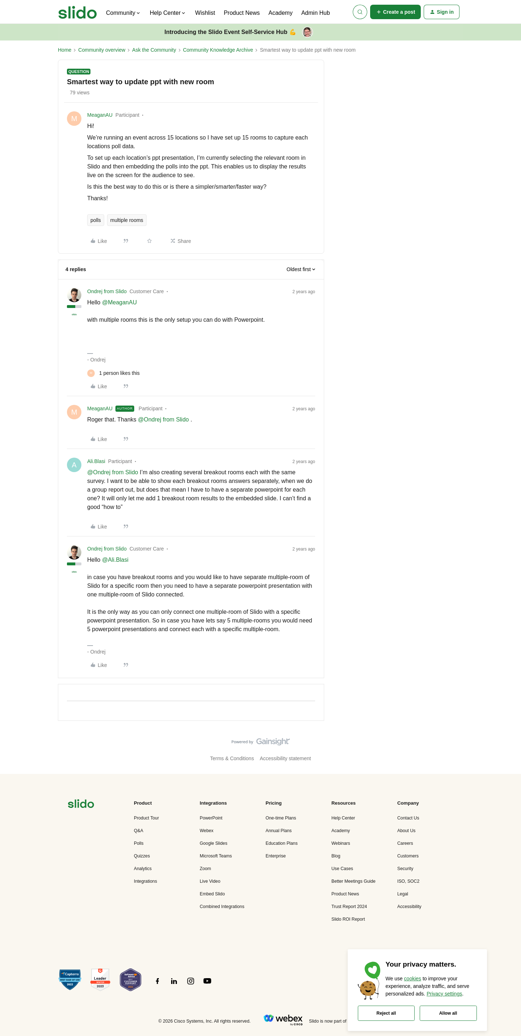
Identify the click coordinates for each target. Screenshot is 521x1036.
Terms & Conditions (232, 758)
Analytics (143, 868)
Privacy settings (444, 994)
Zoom (205, 868)
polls (95, 220)
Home (64, 50)
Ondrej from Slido (107, 291)
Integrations (145, 881)
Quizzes (142, 856)
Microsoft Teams (216, 856)
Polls (139, 843)
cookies (412, 978)
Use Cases (342, 868)
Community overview (101, 50)
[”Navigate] (81, 804)
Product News (242, 13)
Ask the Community (154, 50)
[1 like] (113, 373)
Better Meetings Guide (353, 881)
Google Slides (213, 843)
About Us (406, 830)
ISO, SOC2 (408, 881)
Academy (280, 13)
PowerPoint (211, 818)
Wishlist (205, 13)
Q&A (138, 830)
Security (405, 868)
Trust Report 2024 (349, 906)
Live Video (210, 881)
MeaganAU (100, 115)
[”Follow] (157, 985)
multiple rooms (126, 220)
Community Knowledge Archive (218, 50)
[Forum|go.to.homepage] (77, 12)
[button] (395, 12)
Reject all (386, 1013)
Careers (405, 843)
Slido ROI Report (348, 919)
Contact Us (408, 818)
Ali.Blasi (96, 461)
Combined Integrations (222, 906)
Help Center (343, 818)
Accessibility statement (285, 758)
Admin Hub (315, 13)
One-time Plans (281, 818)
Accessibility (409, 906)
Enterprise (276, 856)
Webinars (340, 843)
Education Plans (282, 843)
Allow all (448, 1013)
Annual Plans (279, 830)
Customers (408, 856)
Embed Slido (212, 893)
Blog (335, 856)
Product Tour (146, 818)
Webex (206, 830)
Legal (402, 893)
